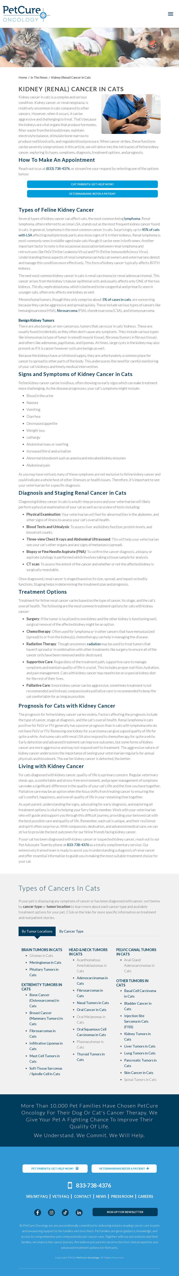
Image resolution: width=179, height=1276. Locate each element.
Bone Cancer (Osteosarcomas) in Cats (44, 1000)
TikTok (65, 1212)
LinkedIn (79, 1212)
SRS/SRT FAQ (37, 1196)
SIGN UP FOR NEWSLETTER (125, 1212)
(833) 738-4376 (58, 168)
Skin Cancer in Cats (138, 1072)
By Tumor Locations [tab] (37, 931)
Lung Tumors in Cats (140, 1053)
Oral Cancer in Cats (91, 1009)
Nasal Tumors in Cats (93, 1002)
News (101, 1196)
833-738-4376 (78, 845)
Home (23, 77)
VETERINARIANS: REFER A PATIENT (92, 193)
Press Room (122, 1196)
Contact (82, 1196)
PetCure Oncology (26, 14)
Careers (145, 1196)
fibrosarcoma (67, 310)
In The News (39, 77)
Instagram (51, 1212)
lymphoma (132, 218)
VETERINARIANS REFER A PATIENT (124, 1168)
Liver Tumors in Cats (140, 1046)
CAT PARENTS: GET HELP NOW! (92, 184)
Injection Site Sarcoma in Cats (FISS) (136, 1021)
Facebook (37, 1212)
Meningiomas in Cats (45, 962)
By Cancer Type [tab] (71, 931)
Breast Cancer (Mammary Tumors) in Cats (46, 1018)
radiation (94, 644)
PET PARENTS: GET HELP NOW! (55, 1168)
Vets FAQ (60, 1196)
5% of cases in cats (116, 299)
